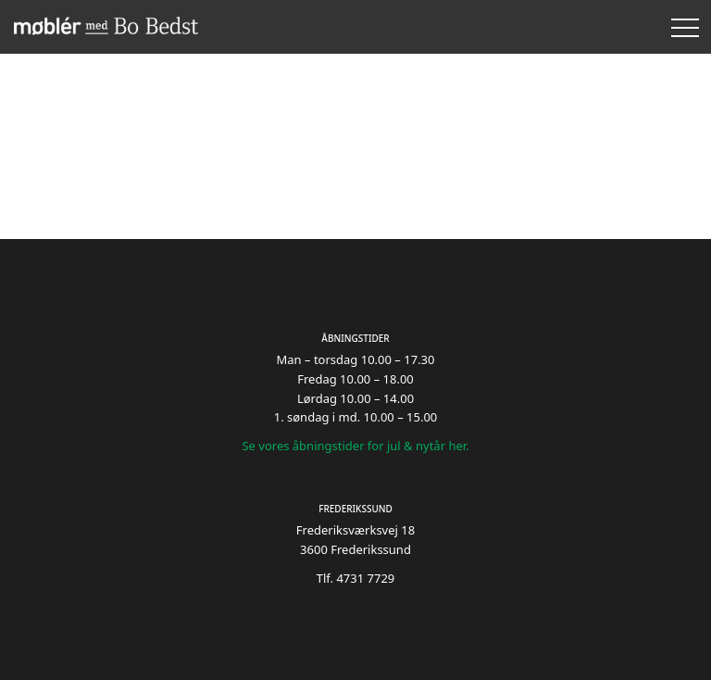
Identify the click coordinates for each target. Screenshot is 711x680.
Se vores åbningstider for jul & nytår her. (355, 445)
